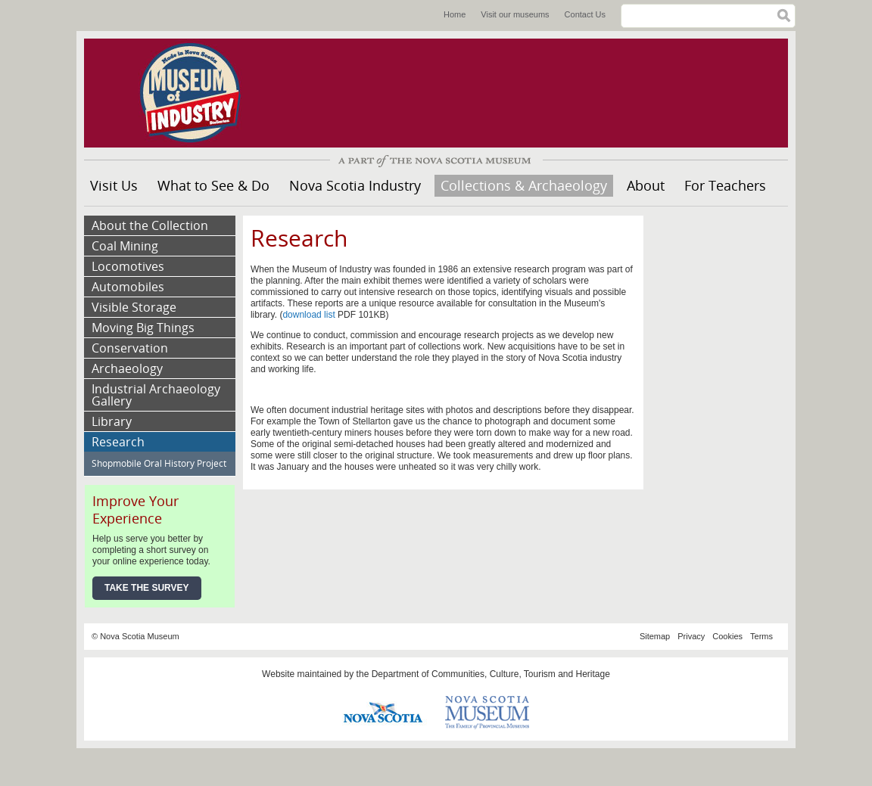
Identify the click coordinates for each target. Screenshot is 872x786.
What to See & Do (213, 185)
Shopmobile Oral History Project (159, 463)
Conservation (130, 348)
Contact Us (585, 14)
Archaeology (127, 368)
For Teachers (725, 185)
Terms (761, 636)
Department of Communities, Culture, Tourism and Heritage (491, 674)
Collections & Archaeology (524, 185)
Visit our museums (515, 14)
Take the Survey (146, 588)
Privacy (691, 636)
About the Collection (150, 225)
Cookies (727, 636)
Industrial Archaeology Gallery (156, 395)
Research (118, 441)
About (646, 185)
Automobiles (128, 286)
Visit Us (114, 185)
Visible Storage (134, 307)
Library (112, 421)
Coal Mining (125, 246)
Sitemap (655, 636)
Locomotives (128, 266)
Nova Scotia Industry (355, 185)
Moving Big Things (143, 327)
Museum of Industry (197, 93)
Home (455, 14)
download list (310, 314)
